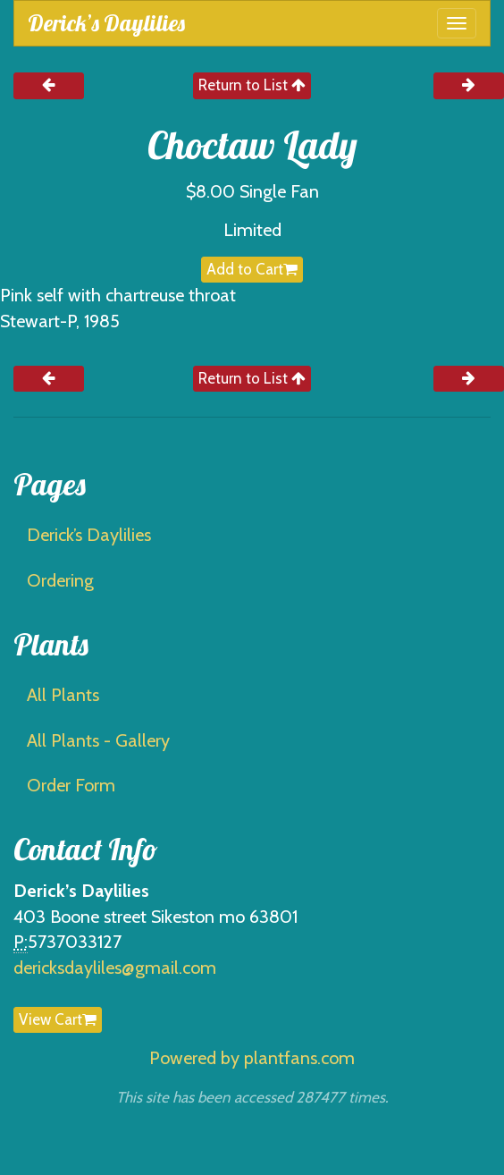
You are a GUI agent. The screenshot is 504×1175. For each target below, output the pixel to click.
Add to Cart (252, 269)
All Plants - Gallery (98, 740)
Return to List (252, 85)
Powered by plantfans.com (252, 1058)
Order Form (71, 785)
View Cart (58, 1019)
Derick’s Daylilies (106, 23)
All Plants (63, 695)
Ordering (60, 580)
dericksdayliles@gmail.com (114, 967)
